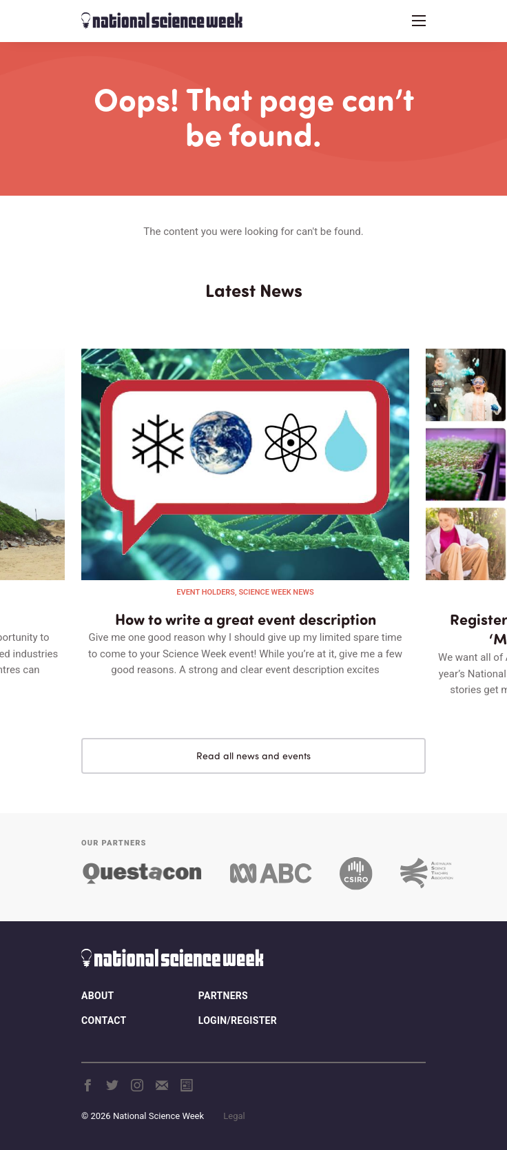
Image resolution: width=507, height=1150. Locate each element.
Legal (234, 1116)
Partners (223, 995)
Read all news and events (253, 755)
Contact (103, 1020)
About (97, 995)
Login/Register (237, 1020)
